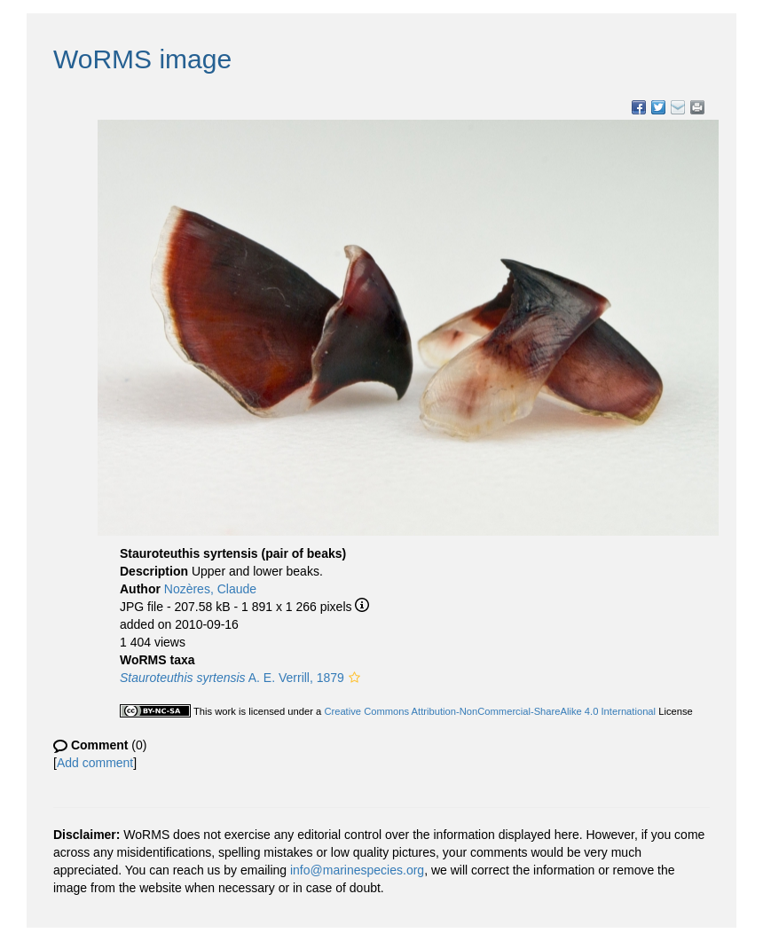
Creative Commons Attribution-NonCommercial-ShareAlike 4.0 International (490, 711)
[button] (354, 677)
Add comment (95, 763)
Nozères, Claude (210, 589)
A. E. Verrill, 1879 (232, 677)
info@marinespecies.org (357, 870)
